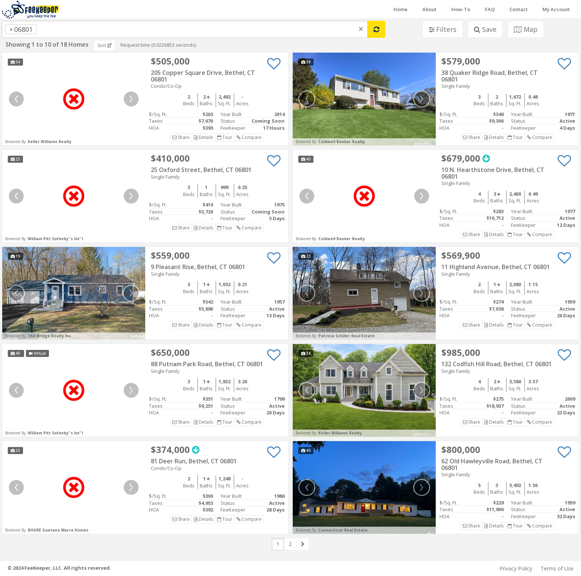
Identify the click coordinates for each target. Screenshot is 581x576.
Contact (518, 9)
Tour (224, 137)
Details (203, 137)
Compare (249, 137)
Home (401, 9)
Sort (104, 45)
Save (485, 29)
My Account (556, 9)
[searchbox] (53, 29)
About (429, 9)
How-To (460, 9)
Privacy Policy (515, 568)
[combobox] (185, 29)
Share (181, 137)
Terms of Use (557, 568)
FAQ (490, 9)
